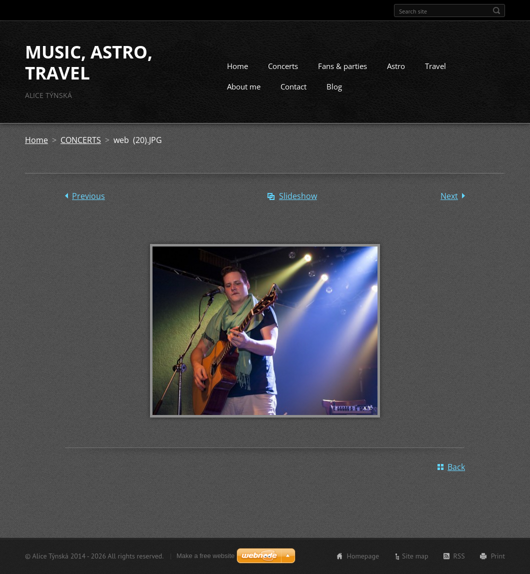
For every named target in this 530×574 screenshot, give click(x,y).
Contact (293, 87)
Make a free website (205, 556)
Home (237, 66)
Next (449, 196)
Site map (415, 556)
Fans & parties (342, 66)
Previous (88, 196)
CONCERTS (80, 140)
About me (243, 87)
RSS (459, 556)
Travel (435, 66)
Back (456, 467)
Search (496, 10)
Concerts (283, 66)
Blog (334, 87)
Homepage (362, 556)
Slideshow (298, 196)
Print (498, 556)
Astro (396, 66)
